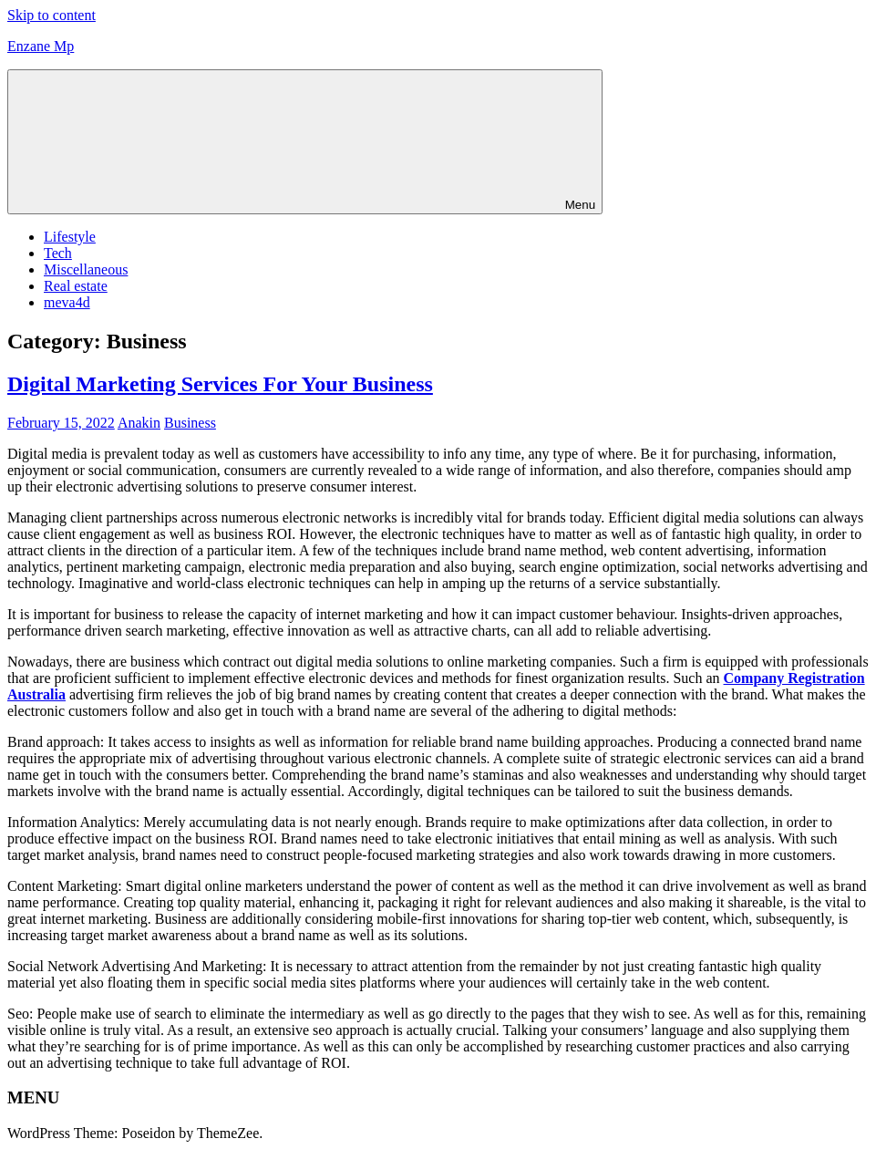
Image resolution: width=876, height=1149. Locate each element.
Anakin (139, 422)
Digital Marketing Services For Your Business (220, 384)
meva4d (67, 302)
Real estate (76, 286)
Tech (58, 253)
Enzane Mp (40, 46)
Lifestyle (70, 236)
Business (190, 422)
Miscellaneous (86, 269)
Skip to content (51, 15)
